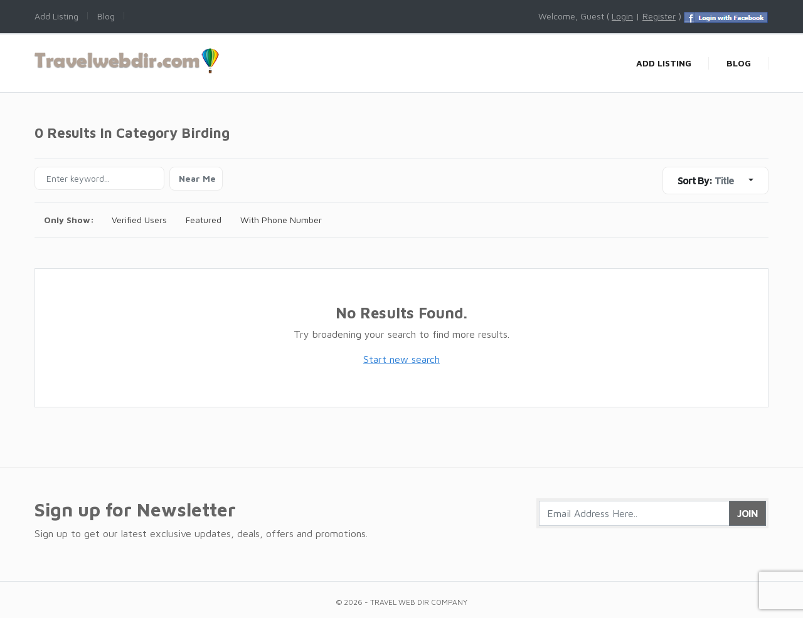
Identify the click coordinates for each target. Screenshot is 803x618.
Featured (203, 219)
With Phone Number (281, 219)
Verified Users (139, 219)
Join (747, 513)
